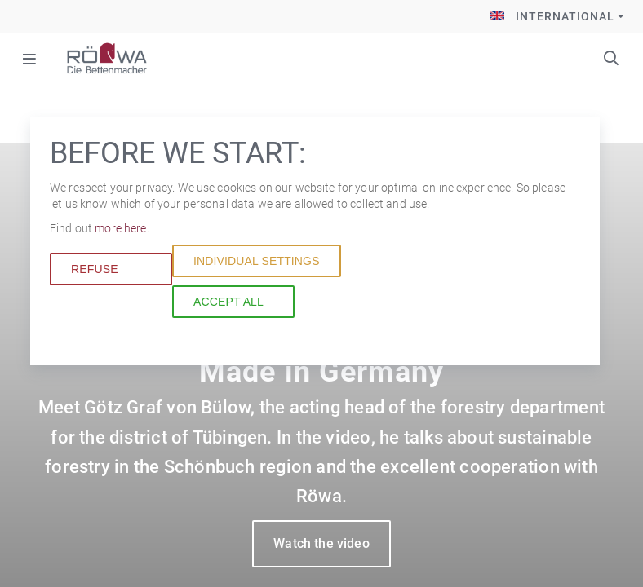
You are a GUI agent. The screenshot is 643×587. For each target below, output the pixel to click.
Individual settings (256, 260)
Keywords (611, 57)
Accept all (228, 301)
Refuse (94, 269)
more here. (122, 228)
